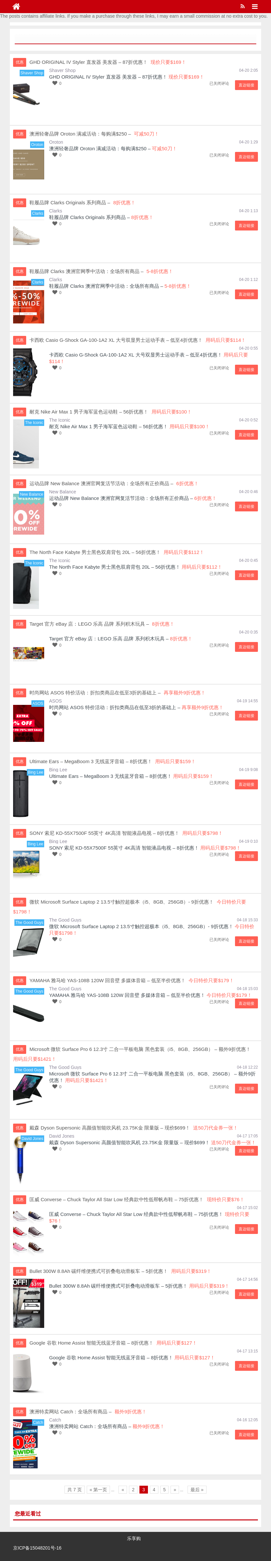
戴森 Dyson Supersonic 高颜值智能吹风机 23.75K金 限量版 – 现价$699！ (129, 1142)
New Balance (62, 491)
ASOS (55, 701)
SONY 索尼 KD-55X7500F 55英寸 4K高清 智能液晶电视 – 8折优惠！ (124, 848)
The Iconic (59, 420)
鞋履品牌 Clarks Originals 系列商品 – (89, 217)
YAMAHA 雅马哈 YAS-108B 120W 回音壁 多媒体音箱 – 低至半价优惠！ (127, 995)
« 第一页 (98, 1489)
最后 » (197, 1489)
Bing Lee (58, 769)
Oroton (56, 142)
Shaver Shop (62, 70)
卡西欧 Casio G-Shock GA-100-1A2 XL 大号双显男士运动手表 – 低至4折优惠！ (135, 355)
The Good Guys (65, 920)
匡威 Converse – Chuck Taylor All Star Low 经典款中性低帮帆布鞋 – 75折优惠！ (136, 1214)
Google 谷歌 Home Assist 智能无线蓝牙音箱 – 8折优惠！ (111, 1357)
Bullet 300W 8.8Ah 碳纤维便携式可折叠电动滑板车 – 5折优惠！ (118, 1286)
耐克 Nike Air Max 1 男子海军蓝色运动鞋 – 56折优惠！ (108, 426)
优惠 (20, 62)
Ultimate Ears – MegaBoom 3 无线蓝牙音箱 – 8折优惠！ (110, 776)
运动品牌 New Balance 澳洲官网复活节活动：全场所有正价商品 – (121, 498)
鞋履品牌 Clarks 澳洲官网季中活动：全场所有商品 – (106, 286)
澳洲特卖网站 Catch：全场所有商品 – (90, 1426)
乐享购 (134, 1538)
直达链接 (246, 85)
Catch (55, 1420)
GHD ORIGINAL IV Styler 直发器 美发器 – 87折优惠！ (108, 77)
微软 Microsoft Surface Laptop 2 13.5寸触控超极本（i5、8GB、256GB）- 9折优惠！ (141, 926)
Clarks (55, 210)
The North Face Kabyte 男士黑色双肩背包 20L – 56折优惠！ (114, 567)
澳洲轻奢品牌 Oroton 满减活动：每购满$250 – (100, 148)
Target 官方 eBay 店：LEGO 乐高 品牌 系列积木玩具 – (109, 638)
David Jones (61, 1136)
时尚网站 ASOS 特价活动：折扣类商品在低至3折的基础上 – (114, 707)
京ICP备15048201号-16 (37, 1548)
